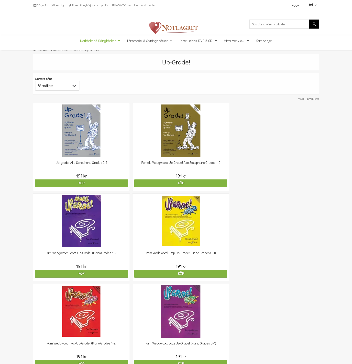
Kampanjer (264, 40)
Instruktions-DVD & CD (199, 40)
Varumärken (42, 355)
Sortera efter (43, 78)
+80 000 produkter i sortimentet (133, 5)
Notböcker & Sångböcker (101, 40)
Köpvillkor (40, 340)
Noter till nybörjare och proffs (88, 5)
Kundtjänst (41, 325)
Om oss (38, 333)
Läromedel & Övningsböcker (151, 40)
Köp (68, 183)
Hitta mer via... (238, 40)
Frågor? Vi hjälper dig (48, 5)
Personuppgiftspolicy (48, 347)
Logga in (296, 5)
